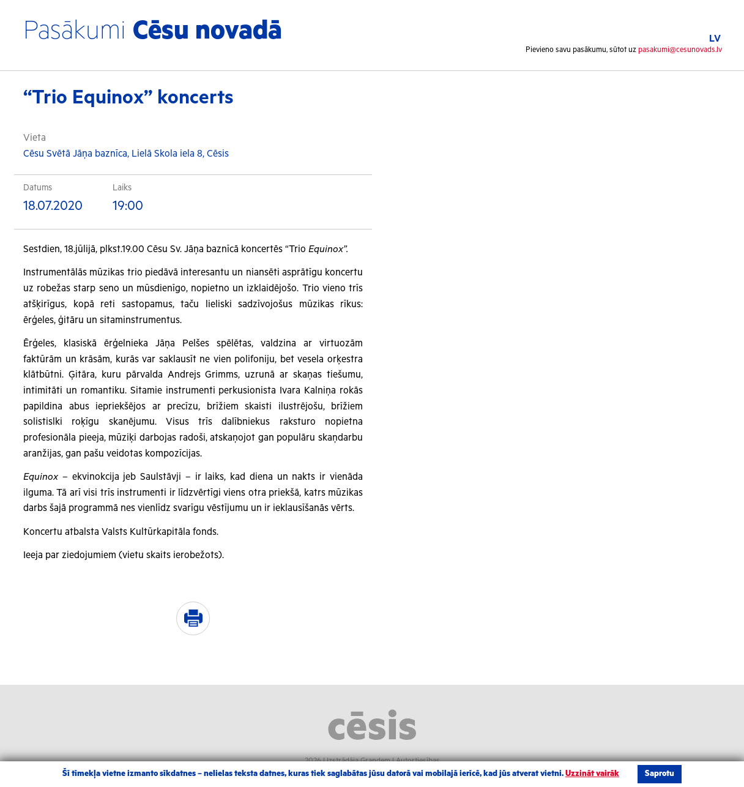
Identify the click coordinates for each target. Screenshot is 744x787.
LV (715, 39)
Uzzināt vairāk (592, 773)
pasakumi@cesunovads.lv (680, 49)
